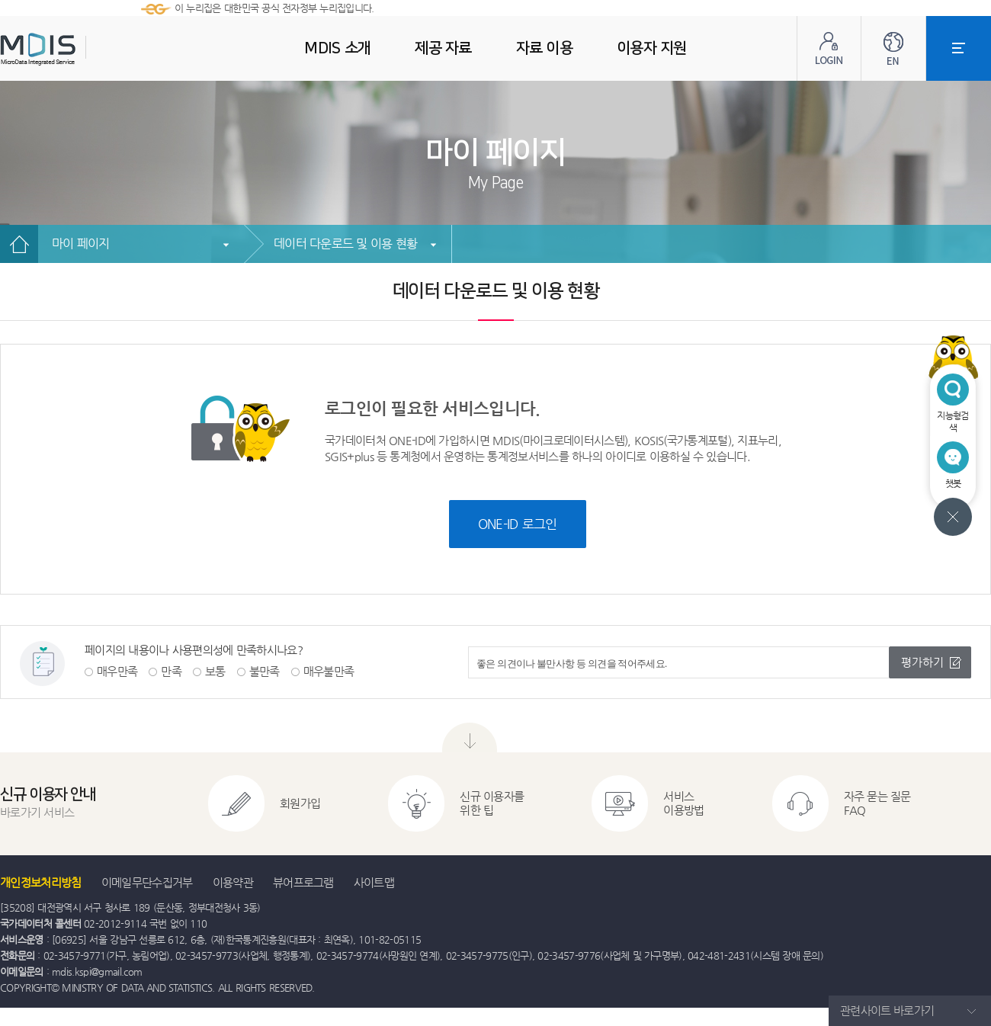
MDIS (76, 49)
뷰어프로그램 (303, 882)
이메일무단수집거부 (147, 882)
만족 (171, 671)
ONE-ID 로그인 (517, 523)
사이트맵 (374, 882)
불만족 (264, 671)
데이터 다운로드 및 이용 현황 (345, 243)
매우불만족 (328, 671)
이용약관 (233, 882)
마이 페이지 (81, 243)
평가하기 (922, 662)
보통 (215, 671)
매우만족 (117, 671)
